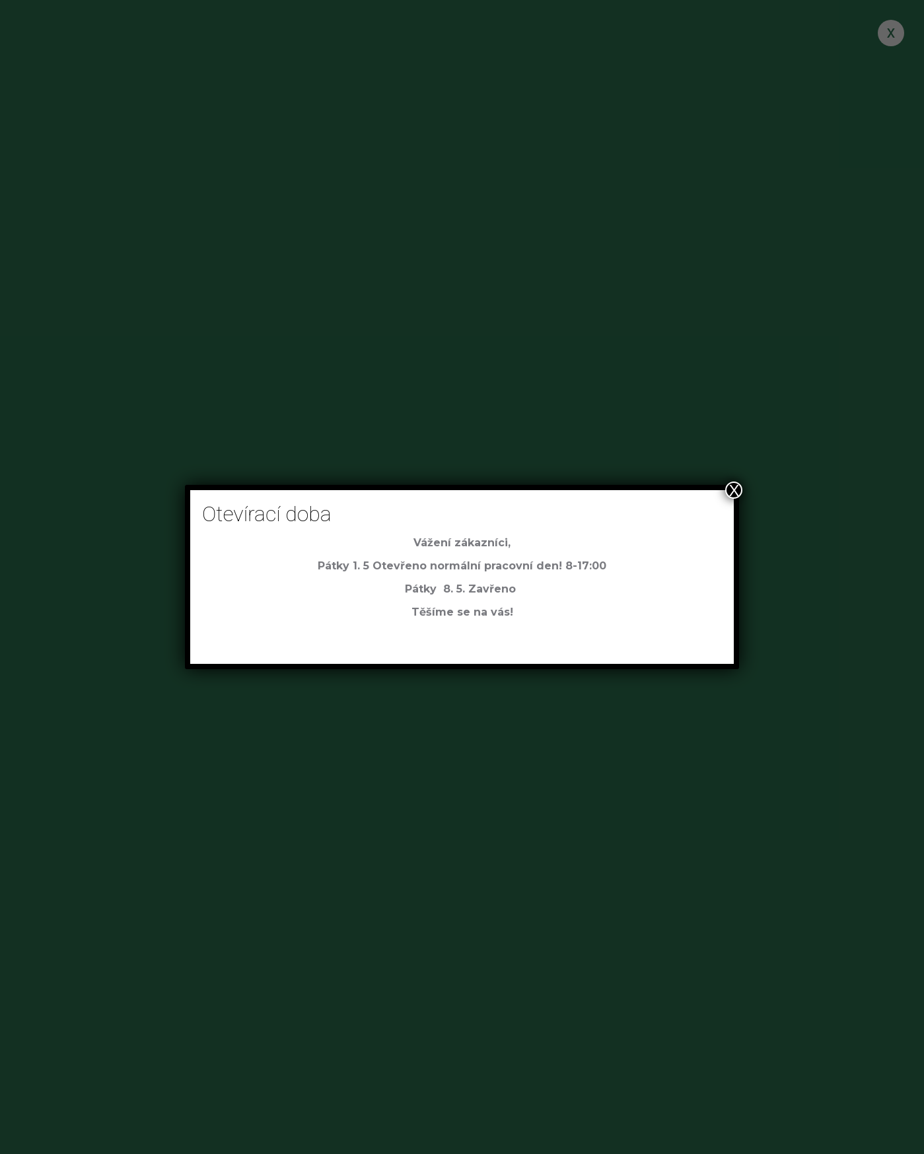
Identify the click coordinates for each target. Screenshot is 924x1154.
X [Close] (734, 490)
